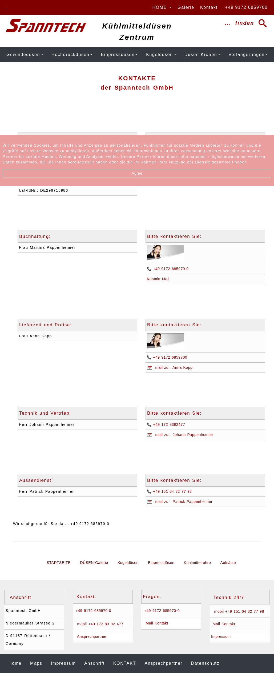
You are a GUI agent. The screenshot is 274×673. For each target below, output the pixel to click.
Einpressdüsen (118, 54)
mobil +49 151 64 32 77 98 (237, 611)
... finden (243, 23)
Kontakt (208, 7)
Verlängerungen (246, 54)
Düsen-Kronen (200, 54)
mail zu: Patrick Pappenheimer (179, 501)
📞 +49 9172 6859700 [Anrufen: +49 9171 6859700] (167, 357)
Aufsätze (228, 562)
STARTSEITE (59, 562)
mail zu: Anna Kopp (169, 367)
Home (16, 663)
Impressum (221, 636)
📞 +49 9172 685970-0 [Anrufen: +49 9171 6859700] (167, 269)
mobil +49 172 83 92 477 (98, 624)
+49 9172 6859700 (245, 7)
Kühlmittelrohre (197, 562)
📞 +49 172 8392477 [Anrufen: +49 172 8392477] (166, 424)
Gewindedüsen (23, 54)
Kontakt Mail (158, 279)
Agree (137, 173)
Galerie (185, 7)
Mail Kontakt (155, 623)
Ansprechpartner (90, 636)
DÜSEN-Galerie (94, 562)
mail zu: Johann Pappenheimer (180, 434)
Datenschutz (205, 663)
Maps (36, 663)
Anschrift (94, 663)
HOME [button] (160, 7)
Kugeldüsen (159, 54)
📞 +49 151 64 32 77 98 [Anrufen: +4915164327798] (169, 491)
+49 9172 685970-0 (92, 610)
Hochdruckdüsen (70, 54)
